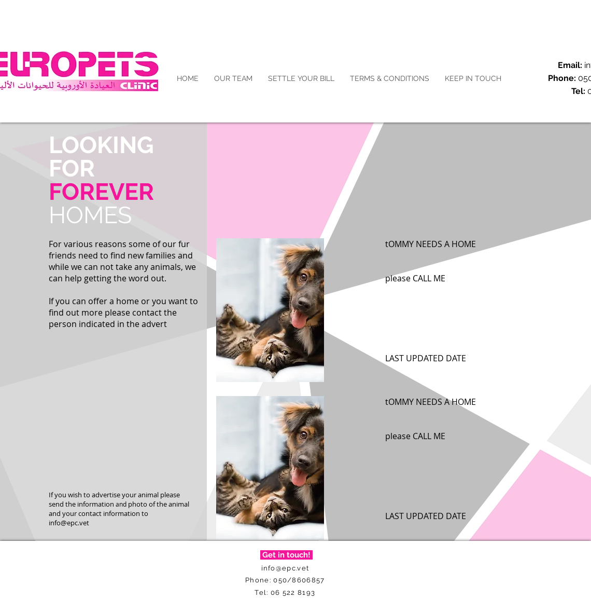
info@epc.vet (69, 522)
